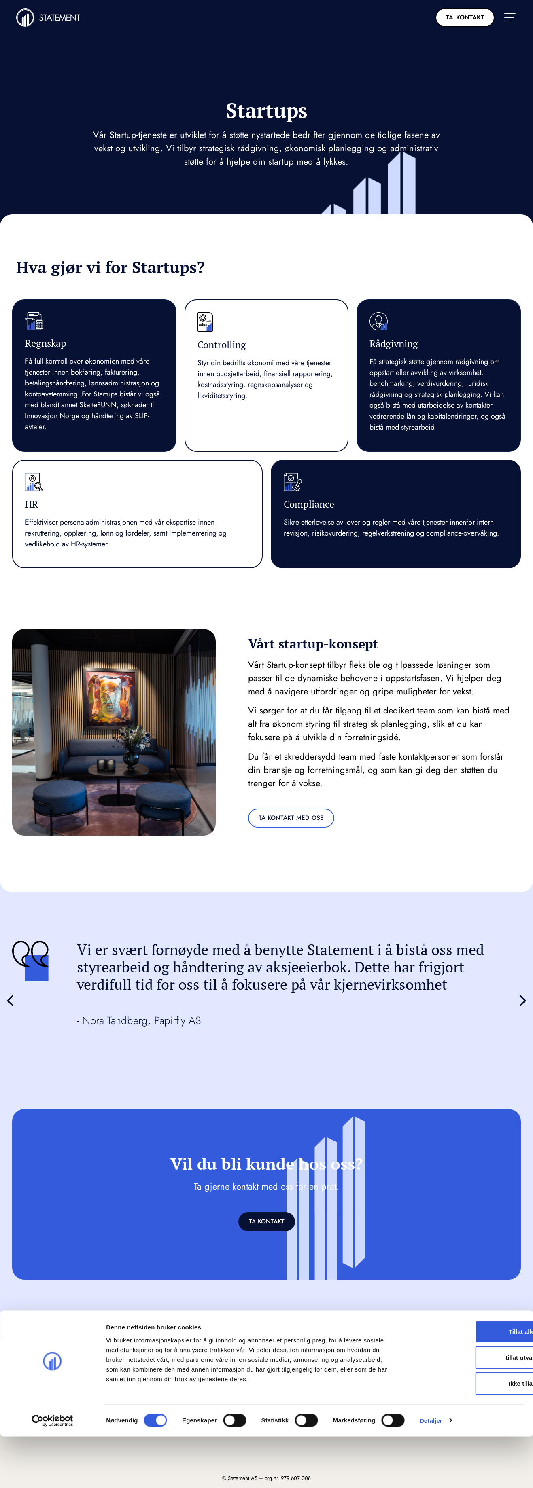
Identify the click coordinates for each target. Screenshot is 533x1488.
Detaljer (431, 1472)
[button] (510, 17)
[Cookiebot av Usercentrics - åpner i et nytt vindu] (52, 1472)
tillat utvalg (465, 1408)
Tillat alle (465, 1383)
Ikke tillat (465, 1434)
